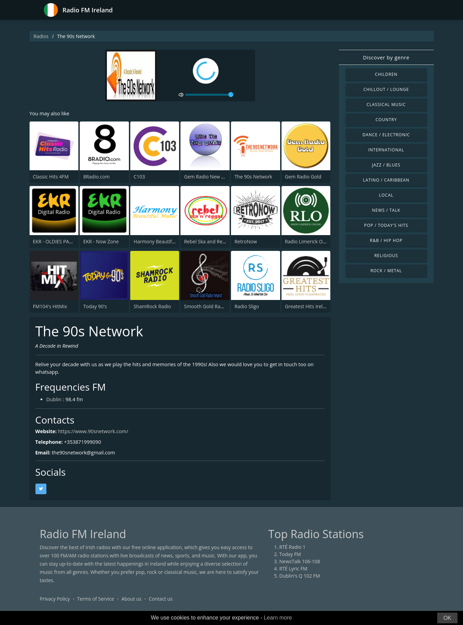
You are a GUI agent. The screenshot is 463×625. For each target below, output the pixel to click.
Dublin (54, 403)
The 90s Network (253, 177)
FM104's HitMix (50, 307)
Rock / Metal (386, 271)
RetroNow (245, 242)
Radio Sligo (246, 307)
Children (386, 74)
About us (131, 602)
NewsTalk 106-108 (299, 565)
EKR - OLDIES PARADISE (59, 242)
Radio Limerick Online (309, 242)
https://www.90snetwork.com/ (99, 435)
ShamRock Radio (152, 307)
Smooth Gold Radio (205, 307)
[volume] (209, 95)
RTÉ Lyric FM (293, 572)
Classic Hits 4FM (51, 177)
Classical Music (386, 104)
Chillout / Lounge (386, 89)
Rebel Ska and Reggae (208, 242)
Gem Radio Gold (303, 177)
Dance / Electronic (386, 135)
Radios (41, 36)
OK (447, 618)
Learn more (278, 618)
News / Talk (386, 210)
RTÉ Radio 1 (292, 550)
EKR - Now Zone (101, 242)
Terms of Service (95, 602)
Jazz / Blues (386, 165)
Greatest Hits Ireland (308, 307)
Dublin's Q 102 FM (299, 579)
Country (386, 120)
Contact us (161, 602)
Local (386, 195)
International (386, 150)
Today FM (290, 558)
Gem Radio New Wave (208, 177)
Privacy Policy (55, 602)
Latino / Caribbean (386, 180)
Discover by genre (386, 57)
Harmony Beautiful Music (162, 242)
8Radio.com (96, 177)
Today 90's (95, 307)
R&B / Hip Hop (386, 240)
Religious (386, 255)
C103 (139, 177)
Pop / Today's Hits (386, 225)
